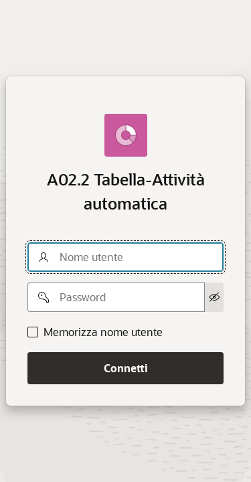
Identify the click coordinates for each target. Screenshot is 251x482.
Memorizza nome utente (103, 332)
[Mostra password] (214, 297)
